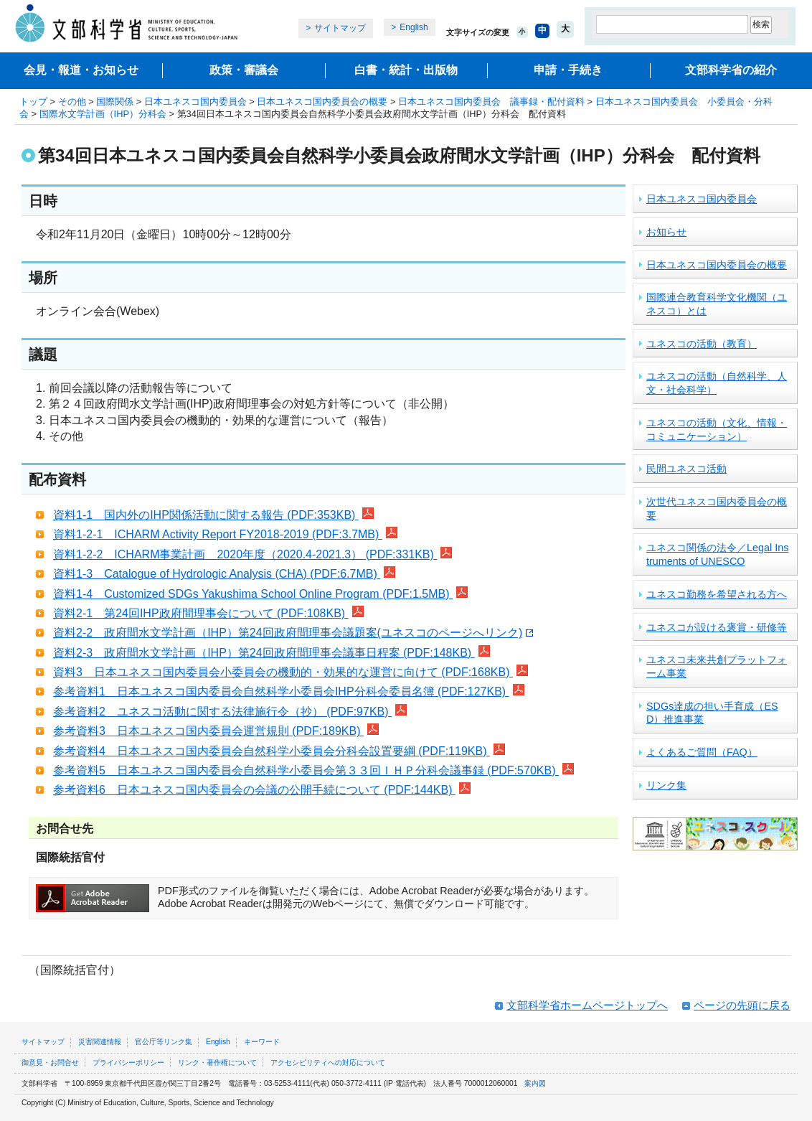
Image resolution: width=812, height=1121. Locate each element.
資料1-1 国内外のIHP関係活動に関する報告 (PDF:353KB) (213, 515)
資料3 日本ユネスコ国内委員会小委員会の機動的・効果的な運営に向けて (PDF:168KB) (290, 672)
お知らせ (666, 232)
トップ (33, 101)
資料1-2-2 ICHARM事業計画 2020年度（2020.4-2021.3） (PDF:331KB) (252, 554)
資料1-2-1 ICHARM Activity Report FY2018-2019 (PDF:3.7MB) (225, 534)
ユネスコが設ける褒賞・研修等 (716, 627)
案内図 (535, 1083)
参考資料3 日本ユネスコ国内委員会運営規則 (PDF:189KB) (216, 731)
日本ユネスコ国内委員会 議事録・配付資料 (491, 101)
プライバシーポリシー (128, 1062)
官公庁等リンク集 (163, 1042)
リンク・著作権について (217, 1062)
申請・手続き (568, 70)
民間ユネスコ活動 (686, 468)
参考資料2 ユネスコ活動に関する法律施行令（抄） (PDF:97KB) (230, 711)
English (414, 27)
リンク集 (666, 785)
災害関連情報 (99, 1042)
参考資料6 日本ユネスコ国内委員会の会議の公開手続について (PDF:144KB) (262, 790)
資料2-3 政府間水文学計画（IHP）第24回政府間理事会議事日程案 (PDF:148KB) (271, 653)
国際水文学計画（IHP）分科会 (102, 113)
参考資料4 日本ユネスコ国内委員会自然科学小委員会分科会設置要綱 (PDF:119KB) (279, 751)
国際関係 (114, 101)
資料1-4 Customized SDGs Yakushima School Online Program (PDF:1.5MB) (260, 594)
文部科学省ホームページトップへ (587, 1005)
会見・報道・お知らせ (81, 70)
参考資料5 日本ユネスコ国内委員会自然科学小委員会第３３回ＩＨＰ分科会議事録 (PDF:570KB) (313, 770)
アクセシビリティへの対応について (327, 1062)
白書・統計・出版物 (406, 70)
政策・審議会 (243, 70)
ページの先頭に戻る (742, 1005)
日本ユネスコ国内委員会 (195, 101)
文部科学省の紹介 (731, 70)
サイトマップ (340, 28)
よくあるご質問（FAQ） (701, 752)
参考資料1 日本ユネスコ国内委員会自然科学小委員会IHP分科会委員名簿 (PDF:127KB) (288, 691)
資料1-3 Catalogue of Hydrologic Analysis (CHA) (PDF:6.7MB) (224, 574)
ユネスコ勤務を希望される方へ (716, 594)
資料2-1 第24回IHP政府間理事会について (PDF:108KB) (208, 613)
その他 (72, 101)
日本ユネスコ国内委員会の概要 (322, 101)
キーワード (262, 1042)
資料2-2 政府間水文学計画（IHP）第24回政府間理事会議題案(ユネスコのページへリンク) (293, 633)
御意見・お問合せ (50, 1062)
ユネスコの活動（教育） (701, 344)
